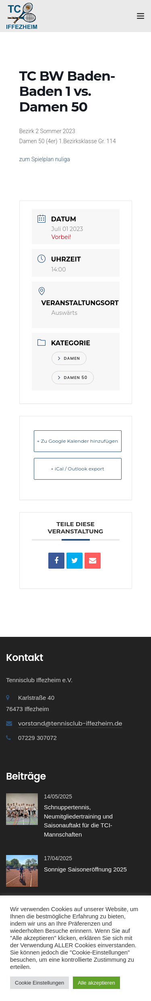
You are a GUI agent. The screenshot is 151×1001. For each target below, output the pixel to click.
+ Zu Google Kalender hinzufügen (77, 441)
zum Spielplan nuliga (44, 159)
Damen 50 (73, 378)
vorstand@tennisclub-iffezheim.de (70, 723)
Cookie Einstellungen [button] (39, 983)
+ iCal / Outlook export (77, 469)
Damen (69, 358)
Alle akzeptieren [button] (96, 983)
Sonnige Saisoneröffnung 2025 (85, 869)
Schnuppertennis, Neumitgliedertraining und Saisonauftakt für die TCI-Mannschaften (78, 821)
